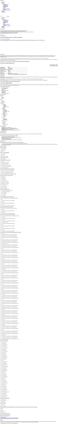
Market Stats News (4, 423)
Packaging (4, 9)
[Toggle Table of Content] (56, 65)
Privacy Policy (3, 27)
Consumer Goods (5, 5)
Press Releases (3, 17)
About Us (3, 10)
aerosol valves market (6, 40)
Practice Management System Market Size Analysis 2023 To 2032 (11, 81)
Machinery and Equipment (6, 8)
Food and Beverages (5, 6)
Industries (3, 3)
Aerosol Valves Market (3, 417)
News (2, 2)
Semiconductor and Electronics (7, 25)
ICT (3, 23)
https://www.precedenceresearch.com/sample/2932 (23, 61)
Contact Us (3, 11)
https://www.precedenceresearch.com (6, 414)
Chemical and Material (6, 4)
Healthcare (4, 7)
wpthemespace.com (15, 423)
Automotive (4, 19)
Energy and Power (5, 21)
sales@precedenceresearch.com (6, 413)
